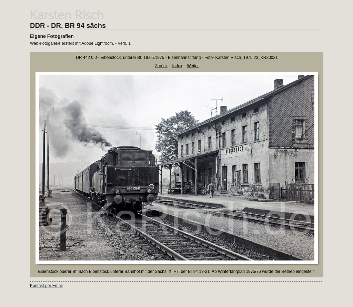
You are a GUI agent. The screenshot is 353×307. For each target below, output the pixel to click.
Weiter (193, 65)
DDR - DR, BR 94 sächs (68, 25)
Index (177, 65)
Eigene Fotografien (52, 36)
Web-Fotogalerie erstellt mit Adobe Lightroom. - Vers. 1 (80, 43)
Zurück (161, 65)
